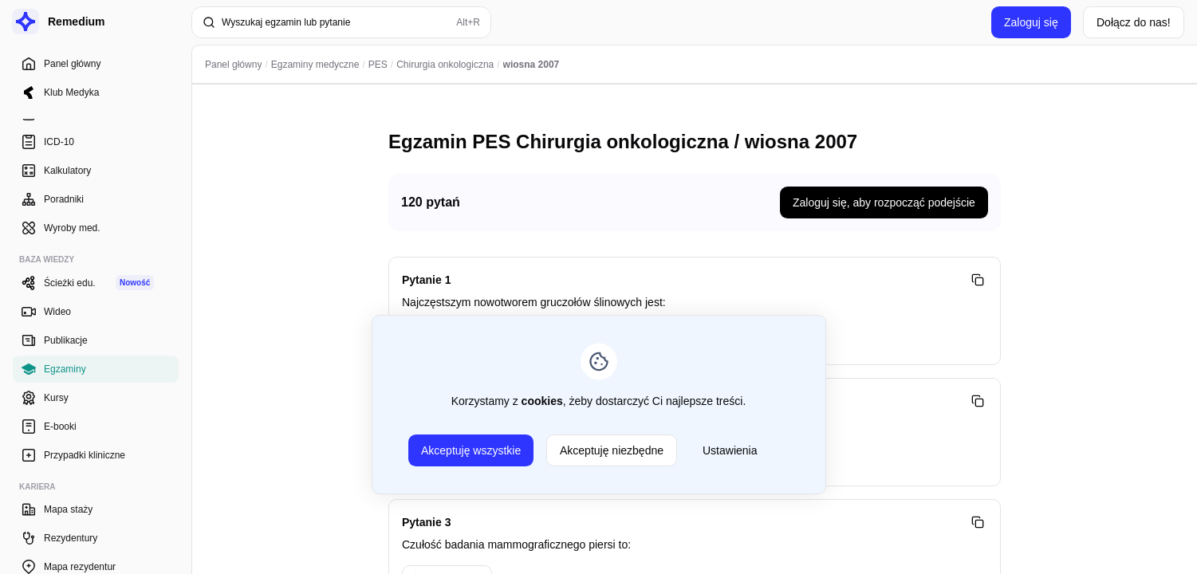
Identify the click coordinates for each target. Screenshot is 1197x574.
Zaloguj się (1031, 22)
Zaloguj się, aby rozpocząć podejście (884, 202)
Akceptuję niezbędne (611, 450)
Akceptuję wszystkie (471, 450)
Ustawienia (730, 450)
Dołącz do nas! (1134, 22)
